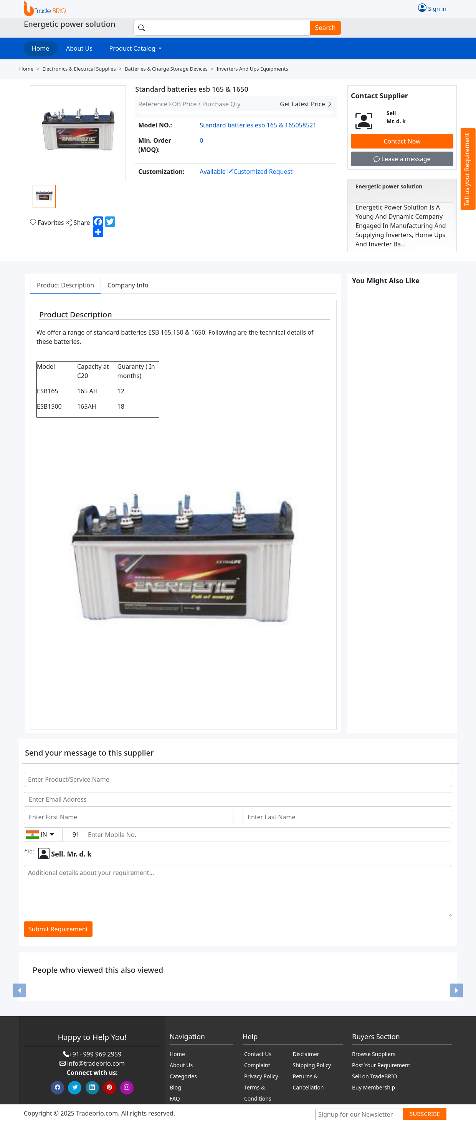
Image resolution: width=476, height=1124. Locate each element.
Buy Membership (373, 1087)
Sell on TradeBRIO (374, 1076)
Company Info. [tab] (128, 285)
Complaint (257, 1065)
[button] (19, 990)
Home (41, 48)
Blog (175, 1087)
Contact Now (401, 141)
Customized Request (260, 171)
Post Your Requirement (381, 1065)
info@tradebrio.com (96, 1063)
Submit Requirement (58, 929)
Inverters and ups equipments (252, 68)
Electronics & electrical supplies (79, 68)
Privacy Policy (261, 1076)
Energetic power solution (388, 186)
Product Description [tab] (65, 285)
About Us (79, 48)
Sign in (432, 7)
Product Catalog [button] (133, 48)
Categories (183, 1076)
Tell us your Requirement (467, 169)
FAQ (175, 1098)
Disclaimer (306, 1054)
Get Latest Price (306, 104)
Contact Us (257, 1054)
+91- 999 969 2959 (95, 1054)
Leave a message (402, 159)
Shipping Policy (312, 1065)
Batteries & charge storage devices (166, 68)
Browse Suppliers (373, 1054)
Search (323, 28)
